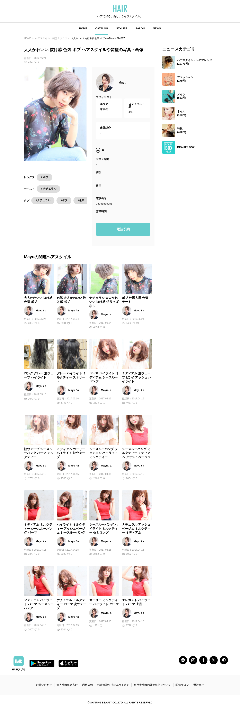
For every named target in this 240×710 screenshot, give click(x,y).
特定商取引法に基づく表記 (113, 684)
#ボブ (64, 200)
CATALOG (101, 28)
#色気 (81, 200)
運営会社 (198, 684)
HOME (83, 28)
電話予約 (123, 229)
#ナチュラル (42, 200)
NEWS (157, 28)
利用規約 (87, 684)
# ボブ (44, 177)
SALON (140, 28)
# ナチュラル (48, 188)
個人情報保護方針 (67, 684)
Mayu (122, 82)
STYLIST (121, 28)
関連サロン (182, 684)
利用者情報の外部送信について (152, 684)
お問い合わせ (44, 684)
